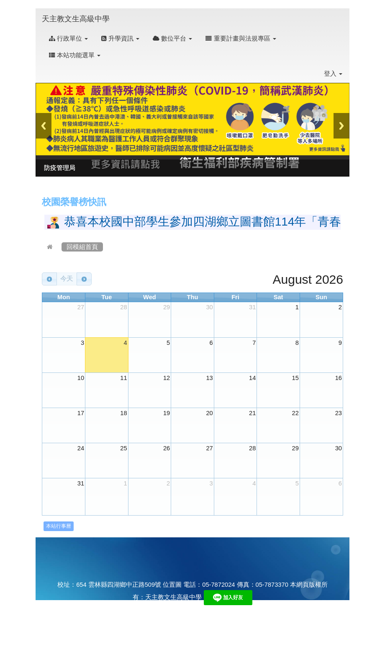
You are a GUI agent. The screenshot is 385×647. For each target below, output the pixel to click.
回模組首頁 (82, 247)
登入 (333, 73)
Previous (43, 126)
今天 (66, 278)
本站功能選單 (74, 55)
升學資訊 (120, 38)
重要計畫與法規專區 (240, 38)
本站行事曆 (58, 526)
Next (341, 126)
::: (117, 13)
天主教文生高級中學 (76, 19)
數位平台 (172, 38)
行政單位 (68, 38)
